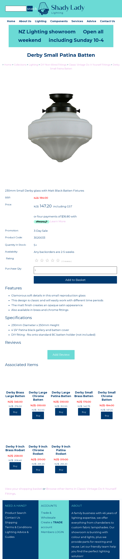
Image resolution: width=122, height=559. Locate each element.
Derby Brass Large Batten (15, 394)
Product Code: (13, 237)
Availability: (11, 251)
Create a (47, 522)
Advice (91, 21)
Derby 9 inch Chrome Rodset (38, 450)
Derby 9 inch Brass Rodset (15, 448)
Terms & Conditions (18, 527)
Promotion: (12, 230)
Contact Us (107, 21)
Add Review (61, 354)
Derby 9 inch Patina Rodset (61, 450)
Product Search (15, 512)
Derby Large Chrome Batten (38, 396)
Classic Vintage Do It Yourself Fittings (89, 64)
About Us (25, 21)
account (46, 527)
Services (77, 21)
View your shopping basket (23, 488)
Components (59, 21)
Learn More (58, 221)
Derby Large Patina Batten (61, 394)
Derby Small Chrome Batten (107, 396)
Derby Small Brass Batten (83, 394)
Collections (20, 64)
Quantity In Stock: (15, 244)
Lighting (40, 21)
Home (11, 21)
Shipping (11, 522)
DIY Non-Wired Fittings (53, 64)
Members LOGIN (52, 532)
